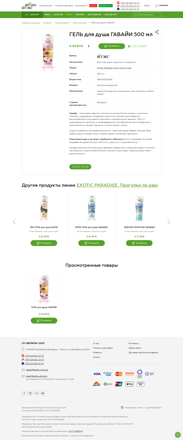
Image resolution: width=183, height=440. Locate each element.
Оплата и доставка (64, 6)
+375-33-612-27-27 (128, 3)
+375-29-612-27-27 (128, 6)
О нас (96, 343)
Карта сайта (135, 348)
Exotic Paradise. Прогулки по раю (114, 68)
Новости (97, 352)
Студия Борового (153, 408)
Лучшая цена (106, 6)
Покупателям (46, 6)
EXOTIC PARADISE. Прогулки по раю (117, 185)
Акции (93, 6)
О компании (81, 6)
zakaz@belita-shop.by (37, 370)
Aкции (96, 357)
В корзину (111, 46)
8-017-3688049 (76, 431)
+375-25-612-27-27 (128, 9)
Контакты (134, 343)
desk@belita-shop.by (36, 376)
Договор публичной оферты (143, 352)
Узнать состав (80, 166)
